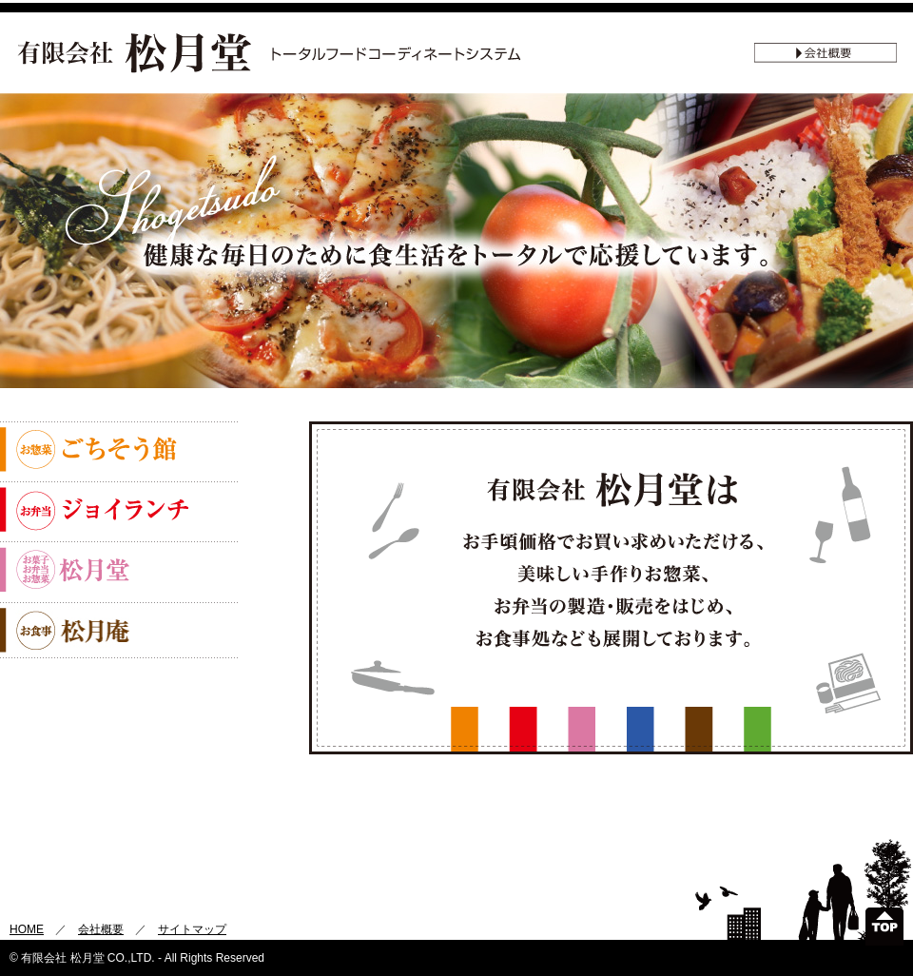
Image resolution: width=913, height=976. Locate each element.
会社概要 (101, 929)
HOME (27, 929)
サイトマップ (192, 929)
